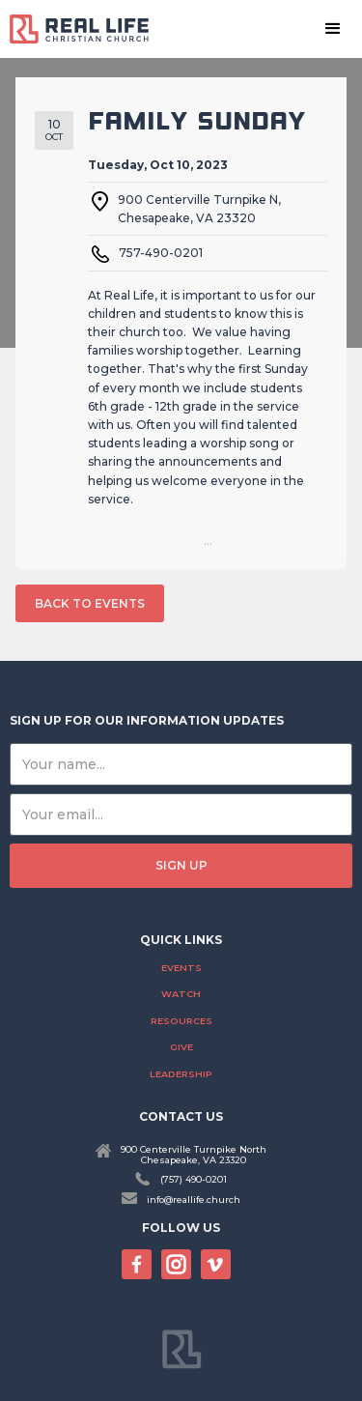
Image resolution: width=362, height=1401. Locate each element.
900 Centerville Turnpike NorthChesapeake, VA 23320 (193, 1155)
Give (181, 1047)
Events (181, 967)
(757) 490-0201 (193, 1179)
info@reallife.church (193, 1199)
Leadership (181, 1074)
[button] (333, 29)
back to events (90, 603)
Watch (181, 993)
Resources (181, 1020)
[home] (87, 28)
